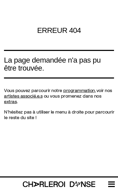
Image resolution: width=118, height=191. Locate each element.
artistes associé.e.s (23, 96)
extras (10, 101)
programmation (79, 90)
